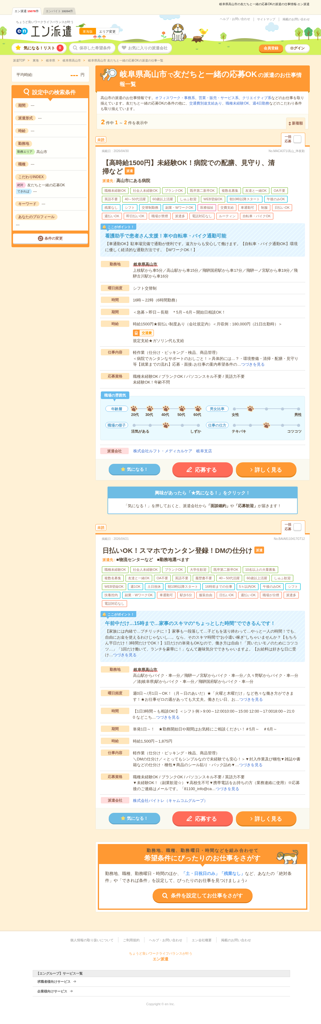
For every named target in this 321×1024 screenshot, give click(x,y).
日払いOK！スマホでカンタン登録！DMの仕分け (177, 550)
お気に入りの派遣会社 (147, 48)
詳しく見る (268, 470)
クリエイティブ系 (256, 98)
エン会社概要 (202, 940)
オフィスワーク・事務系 (175, 98)
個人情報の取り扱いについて (92, 940)
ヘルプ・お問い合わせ (235, 19)
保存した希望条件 (95, 48)
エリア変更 (107, 31)
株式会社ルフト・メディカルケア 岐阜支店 (172, 451)
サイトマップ (266, 19)
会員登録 (271, 48)
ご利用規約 (131, 940)
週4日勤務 (261, 103)
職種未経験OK (237, 103)
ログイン (297, 48)
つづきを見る (253, 364)
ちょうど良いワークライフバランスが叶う (45, 22)
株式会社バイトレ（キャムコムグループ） (170, 800)
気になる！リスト (44, 48)
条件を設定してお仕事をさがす (207, 896)
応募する (206, 470)
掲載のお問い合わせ (296, 19)
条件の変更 (54, 238)
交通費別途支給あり (205, 103)
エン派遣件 (27, 11)
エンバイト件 (59, 11)
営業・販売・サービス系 (219, 98)
